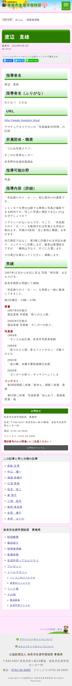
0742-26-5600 (21, 670)
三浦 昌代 (14, 501)
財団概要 (13, 537)
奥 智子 (12, 495)
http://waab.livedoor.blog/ (22, 120)
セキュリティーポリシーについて (36, 646)
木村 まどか (16, 518)
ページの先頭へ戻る (51, 629)
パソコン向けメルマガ (22, 578)
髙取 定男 (13, 465)
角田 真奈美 (15, 507)
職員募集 (15, 600)
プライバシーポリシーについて (35, 639)
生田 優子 (14, 512)
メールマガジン (17, 572)
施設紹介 (13, 542)
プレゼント (14, 566)
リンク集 (13, 588)
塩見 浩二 (14, 489)
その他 (11, 594)
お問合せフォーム (36, 448)
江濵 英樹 (13, 483)
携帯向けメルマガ (20, 583)
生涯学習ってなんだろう (23, 560)
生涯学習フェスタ (20, 605)
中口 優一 (14, 471)
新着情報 (13, 554)
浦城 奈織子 (15, 477)
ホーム (19, 19)
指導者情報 (33, 19)
